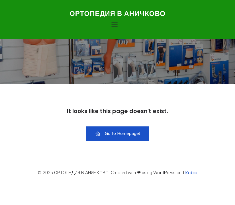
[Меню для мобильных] (114, 24)
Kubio (191, 172)
